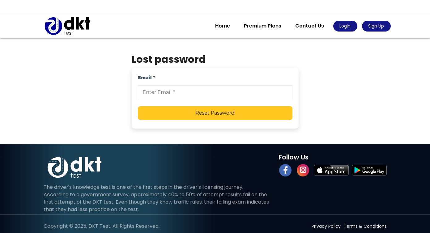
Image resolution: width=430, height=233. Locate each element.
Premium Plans (262, 25)
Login (345, 26)
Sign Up (376, 26)
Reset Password (214, 113)
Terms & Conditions (365, 226)
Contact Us (309, 25)
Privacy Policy (326, 226)
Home (222, 25)
